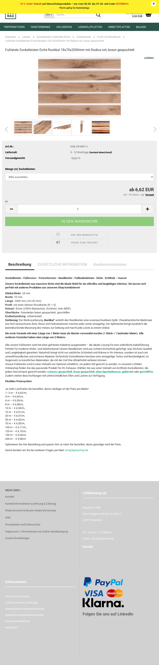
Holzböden (64, 26)
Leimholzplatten (90, 26)
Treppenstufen (14, 26)
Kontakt (9, 496)
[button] (5, 129)
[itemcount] (79, 209)
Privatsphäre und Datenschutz (22, 524)
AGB (7, 517)
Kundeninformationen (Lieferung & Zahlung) (30, 503)
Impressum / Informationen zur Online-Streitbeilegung (36, 531)
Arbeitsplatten (119, 26)
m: (6, 201)
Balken (141, 26)
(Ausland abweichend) (100, 152)
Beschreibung (19, 264)
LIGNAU (149, 57)
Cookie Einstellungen (17, 538)
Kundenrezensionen (110, 264)
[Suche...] (49, 14)
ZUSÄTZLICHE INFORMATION (62, 264)
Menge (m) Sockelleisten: (20, 169)
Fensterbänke (40, 26)
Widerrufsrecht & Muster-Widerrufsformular (30, 510)
